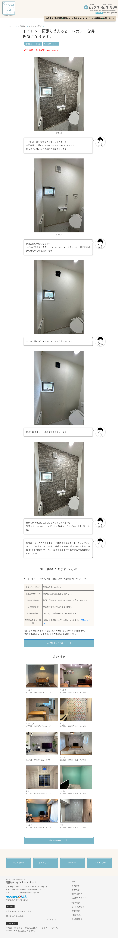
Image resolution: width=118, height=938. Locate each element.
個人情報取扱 (77, 919)
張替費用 (58, 18)
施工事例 (49, 18)
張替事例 (75, 890)
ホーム (74, 882)
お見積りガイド (78, 18)
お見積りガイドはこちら (58, 643)
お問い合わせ (108, 18)
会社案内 (98, 18)
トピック (89, 18)
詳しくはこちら (52, 920)
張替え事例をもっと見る (59, 840)
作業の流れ (76, 894)
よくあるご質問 (77, 907)
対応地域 (66, 18)
